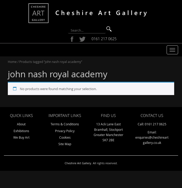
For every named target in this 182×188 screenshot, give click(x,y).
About (21, 124)
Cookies (65, 137)
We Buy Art (21, 137)
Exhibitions (21, 131)
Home (12, 62)
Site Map (64, 144)
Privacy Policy (65, 131)
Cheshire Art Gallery (78, 163)
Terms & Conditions (65, 124)
